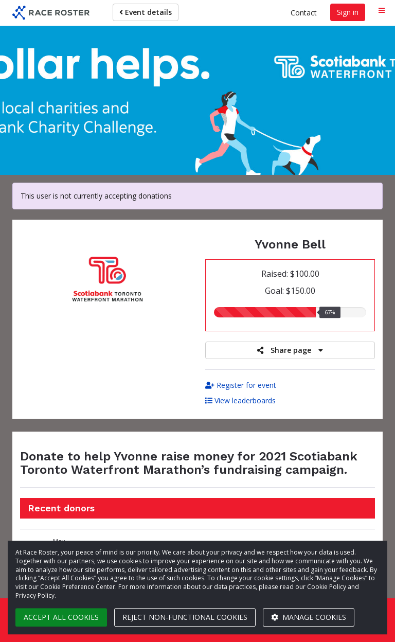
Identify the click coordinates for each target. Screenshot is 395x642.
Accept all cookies (61, 617)
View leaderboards (240, 400)
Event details (145, 12)
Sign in (347, 12)
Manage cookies (308, 617)
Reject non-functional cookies (184, 617)
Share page (290, 350)
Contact (304, 12)
